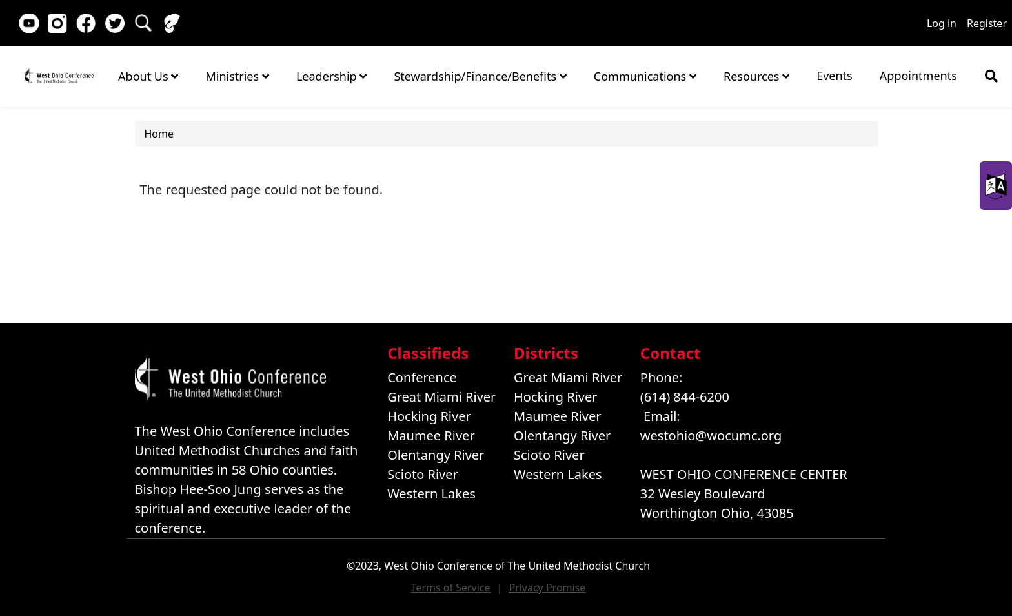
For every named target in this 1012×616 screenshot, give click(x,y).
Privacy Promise (547, 587)
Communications (645, 76)
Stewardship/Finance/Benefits (480, 76)
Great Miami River (441, 397)
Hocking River (429, 416)
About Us (148, 76)
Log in (941, 23)
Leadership (331, 76)
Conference (422, 377)
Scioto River (422, 474)
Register (987, 23)
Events (834, 75)
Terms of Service (451, 587)
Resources (756, 76)
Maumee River (430, 435)
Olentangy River (435, 455)
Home (59, 75)
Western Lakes (431, 493)
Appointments (918, 75)
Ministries (236, 76)
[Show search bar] (991, 76)
